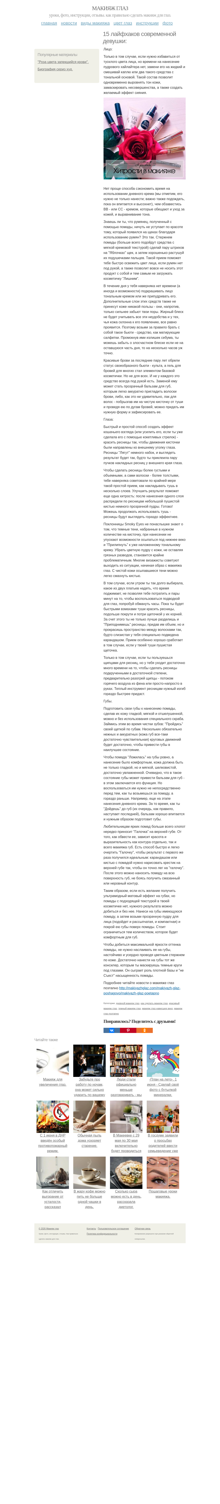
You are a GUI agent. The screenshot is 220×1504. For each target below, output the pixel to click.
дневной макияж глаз (127, 1003)
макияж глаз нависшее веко (157, 1008)
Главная (49, 23)
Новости (69, 23)
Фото (168, 23)
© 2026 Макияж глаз (49, 1228)
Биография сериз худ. (55, 69)
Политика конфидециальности (102, 1234)
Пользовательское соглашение (113, 1228)
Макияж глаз (110, 8)
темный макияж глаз (129, 1008)
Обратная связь (143, 1228)
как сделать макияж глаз (154, 1003)
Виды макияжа (95, 23)
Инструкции (147, 23)
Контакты (91, 1228)
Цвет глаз (123, 23)
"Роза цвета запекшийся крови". (63, 62)
